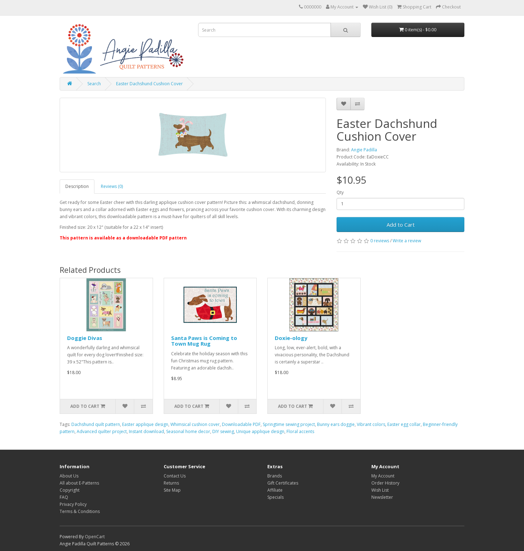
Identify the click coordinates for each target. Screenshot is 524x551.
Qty (340, 192)
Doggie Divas (84, 337)
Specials (275, 497)
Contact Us (175, 476)
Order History (385, 483)
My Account (382, 476)
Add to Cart (401, 224)
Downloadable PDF (241, 424)
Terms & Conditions (80, 511)
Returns (171, 483)
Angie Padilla (364, 150)
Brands (274, 476)
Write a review (407, 241)
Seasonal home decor (188, 431)
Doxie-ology (291, 337)
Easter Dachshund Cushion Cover (149, 84)
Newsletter (382, 497)
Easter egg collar (404, 424)
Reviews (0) (112, 186)
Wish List (380, 490)
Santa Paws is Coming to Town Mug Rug (204, 340)
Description (77, 186)
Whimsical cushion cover (195, 424)
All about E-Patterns (79, 483)
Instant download (146, 431)
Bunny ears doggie (336, 424)
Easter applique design (145, 424)
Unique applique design (260, 431)
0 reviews (379, 241)
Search (94, 84)
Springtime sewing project (289, 424)
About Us (69, 476)
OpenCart (95, 537)
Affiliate (275, 490)
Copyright (70, 490)
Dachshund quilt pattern (95, 424)
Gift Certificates (282, 483)
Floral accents (300, 431)
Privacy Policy (73, 504)
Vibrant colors (371, 424)
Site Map (172, 490)
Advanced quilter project (102, 431)
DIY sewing (223, 431)
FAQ (64, 497)
